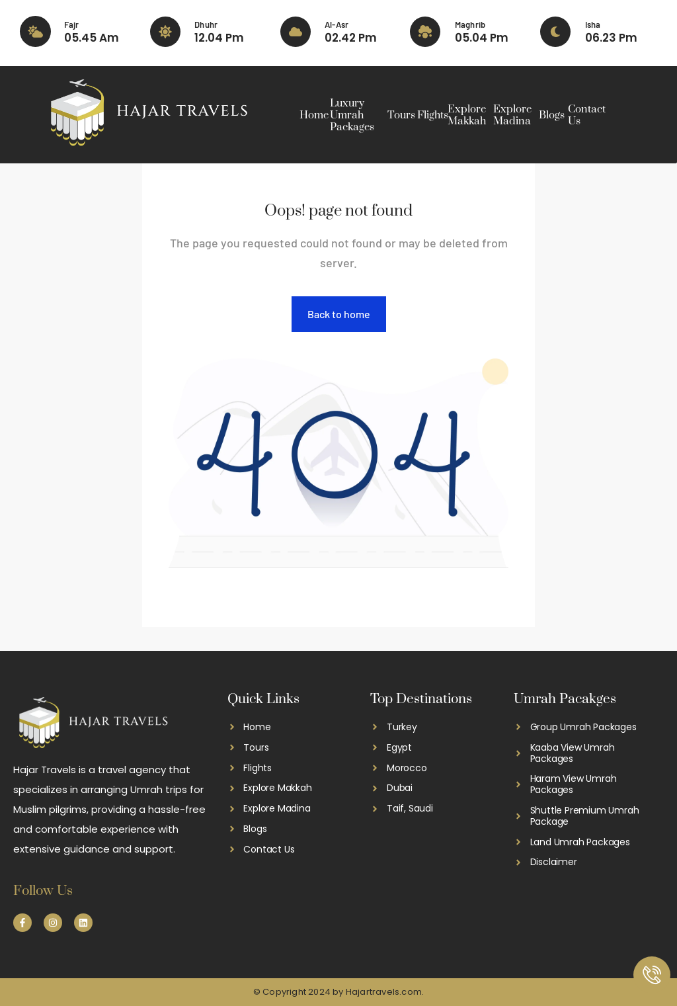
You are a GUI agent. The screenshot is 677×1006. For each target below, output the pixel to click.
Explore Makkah (467, 115)
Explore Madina (512, 115)
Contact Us (587, 115)
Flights (432, 115)
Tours (401, 115)
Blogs (552, 115)
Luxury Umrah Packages (352, 115)
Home (314, 115)
